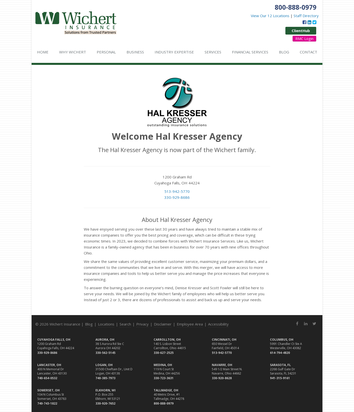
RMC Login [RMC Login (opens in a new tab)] (304, 38)
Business (135, 51)
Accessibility (218, 324)
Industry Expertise (174, 51)
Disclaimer (163, 324)
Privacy (142, 324)
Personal (106, 51)
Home (42, 51)
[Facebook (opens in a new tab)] (304, 22)
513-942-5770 (177, 191)
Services (213, 51)
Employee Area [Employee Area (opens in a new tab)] (190, 324)
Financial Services (250, 51)
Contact (308, 51)
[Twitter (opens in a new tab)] (314, 22)
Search (125, 324)
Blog (284, 51)
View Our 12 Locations (270, 15)
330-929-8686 (177, 197)
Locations (106, 324)
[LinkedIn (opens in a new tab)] (309, 22)
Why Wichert (72, 51)
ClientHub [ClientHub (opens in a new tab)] (301, 30)
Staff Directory (306, 15)
